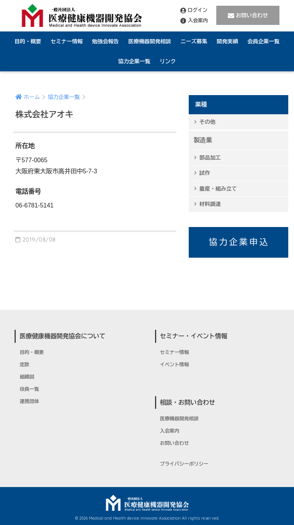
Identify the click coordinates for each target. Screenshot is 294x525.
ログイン (193, 10)
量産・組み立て (218, 189)
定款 (24, 364)
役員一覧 (29, 389)
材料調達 (210, 204)
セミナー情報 (67, 41)
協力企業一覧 (134, 61)
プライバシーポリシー (184, 464)
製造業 (203, 140)
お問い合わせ (248, 15)
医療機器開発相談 (149, 41)
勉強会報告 (105, 41)
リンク (168, 61)
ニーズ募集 (193, 41)
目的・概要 (28, 41)
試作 (204, 173)
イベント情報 (174, 364)
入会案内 (194, 21)
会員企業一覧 (263, 41)
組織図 (27, 377)
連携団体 (29, 401)
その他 (207, 122)
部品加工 (210, 158)
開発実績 (227, 41)
